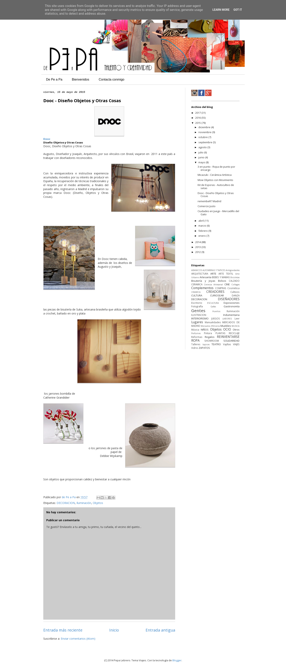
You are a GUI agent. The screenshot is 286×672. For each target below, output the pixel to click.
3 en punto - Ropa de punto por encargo (216, 168)
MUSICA (236, 326)
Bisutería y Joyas (203, 281)
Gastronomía (232, 306)
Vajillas (227, 344)
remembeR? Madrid (209, 201)
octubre (203, 137)
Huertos (216, 311)
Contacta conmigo (111, 79)
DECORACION (66, 503)
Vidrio (194, 347)
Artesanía (205, 277)
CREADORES (215, 291)
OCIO (227, 329)
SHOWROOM (211, 340)
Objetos (98, 503)
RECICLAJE (234, 333)
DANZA (236, 295)
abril (201, 220)
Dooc (46, 139)
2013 (198, 247)
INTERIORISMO (200, 318)
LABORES (227, 318)
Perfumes (196, 333)
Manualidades (213, 322)
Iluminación (83, 503)
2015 (198, 123)
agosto (202, 147)
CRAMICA (196, 292)
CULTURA (196, 295)
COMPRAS (220, 288)
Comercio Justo (206, 206)
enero (202, 235)
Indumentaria (231, 315)
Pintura (208, 333)
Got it (237, 9)
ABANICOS (196, 270)
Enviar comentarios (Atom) (78, 638)
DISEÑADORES (229, 299)
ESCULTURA (213, 303)
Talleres (195, 344)
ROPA (195, 340)
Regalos (209, 337)
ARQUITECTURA (199, 273)
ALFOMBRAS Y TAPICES (214, 270)
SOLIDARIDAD (231, 340)
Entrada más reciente (62, 630)
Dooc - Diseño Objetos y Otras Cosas (216, 194)
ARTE (213, 273)
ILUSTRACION (198, 314)
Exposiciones (232, 303)
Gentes (198, 310)
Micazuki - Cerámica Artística (215, 175)
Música (195, 329)
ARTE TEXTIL (225, 273)
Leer (237, 318)
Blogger (177, 660)
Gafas (213, 306)
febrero (203, 231)
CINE (227, 284)
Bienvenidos (80, 79)
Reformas (196, 336)
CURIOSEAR (217, 295)
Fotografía (197, 306)
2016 (198, 117)
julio (201, 152)
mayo (202, 162)
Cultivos (235, 291)
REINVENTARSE (228, 337)
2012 (198, 252)
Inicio (114, 630)
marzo (202, 225)
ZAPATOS (204, 348)
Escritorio (196, 302)
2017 (198, 112)
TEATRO (216, 344)
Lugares (197, 322)
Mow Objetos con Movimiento (215, 180)
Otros (236, 329)
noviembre (205, 132)
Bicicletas (235, 277)
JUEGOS (215, 318)
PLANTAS (220, 333)
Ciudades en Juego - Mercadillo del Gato (218, 212)
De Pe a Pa (54, 79)
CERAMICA (196, 284)
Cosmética (233, 288)
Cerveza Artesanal (213, 284)
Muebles (225, 326)
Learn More (220, 9)
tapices (206, 344)
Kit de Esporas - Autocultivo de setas (216, 186)
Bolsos (222, 281)
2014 (198, 242)
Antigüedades (233, 270)
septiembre (205, 142)
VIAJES (236, 344)
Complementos (202, 288)
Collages (235, 284)
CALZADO (234, 280)
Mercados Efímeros (210, 326)
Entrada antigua (160, 630)
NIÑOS (205, 329)
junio (201, 157)
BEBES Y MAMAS (221, 277)
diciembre (204, 127)
